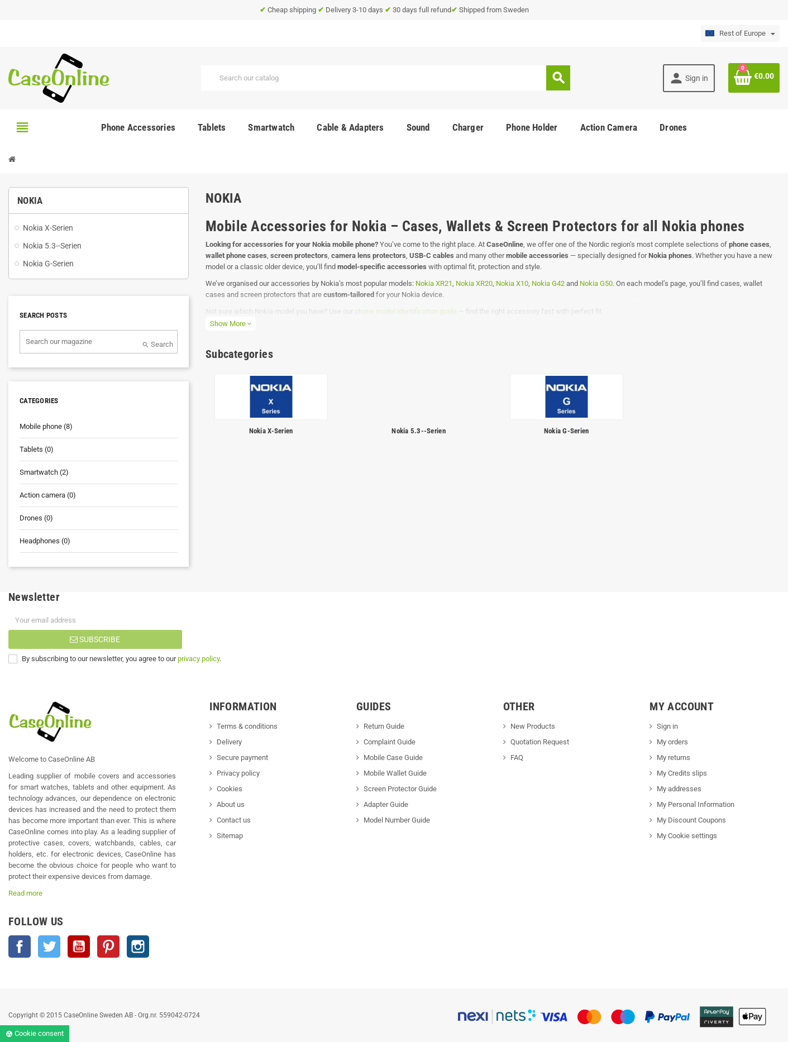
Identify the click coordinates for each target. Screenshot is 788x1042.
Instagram (138, 946)
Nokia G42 (548, 283)
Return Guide (384, 726)
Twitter (49, 946)
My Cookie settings (687, 835)
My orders (672, 742)
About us (231, 804)
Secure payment (242, 757)
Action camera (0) (48, 495)
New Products (532, 726)
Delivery (229, 742)
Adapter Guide (386, 804)
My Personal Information (695, 804)
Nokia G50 (596, 283)
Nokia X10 (512, 283)
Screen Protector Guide (400, 789)
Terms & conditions (247, 726)
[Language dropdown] (740, 33)
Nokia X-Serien (271, 431)
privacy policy (198, 658)
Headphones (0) (45, 541)
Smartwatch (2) (44, 472)
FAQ (516, 757)
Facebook (19, 946)
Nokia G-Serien (566, 431)
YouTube (79, 946)
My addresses (679, 789)
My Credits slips (682, 773)
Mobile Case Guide (393, 757)
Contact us (234, 820)
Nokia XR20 (474, 283)
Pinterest (108, 946)
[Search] (385, 77)
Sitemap (230, 835)
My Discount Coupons (691, 820)
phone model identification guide (406, 311)
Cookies (229, 789)
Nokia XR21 (434, 283)
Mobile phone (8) (46, 426)
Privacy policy (238, 773)
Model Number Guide (397, 820)
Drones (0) (36, 518)
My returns (673, 757)
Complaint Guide (390, 742)
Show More (230, 323)
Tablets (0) (37, 449)
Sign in (667, 726)
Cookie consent (35, 1033)
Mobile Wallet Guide (395, 773)
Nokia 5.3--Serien (418, 431)
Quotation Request (539, 742)
